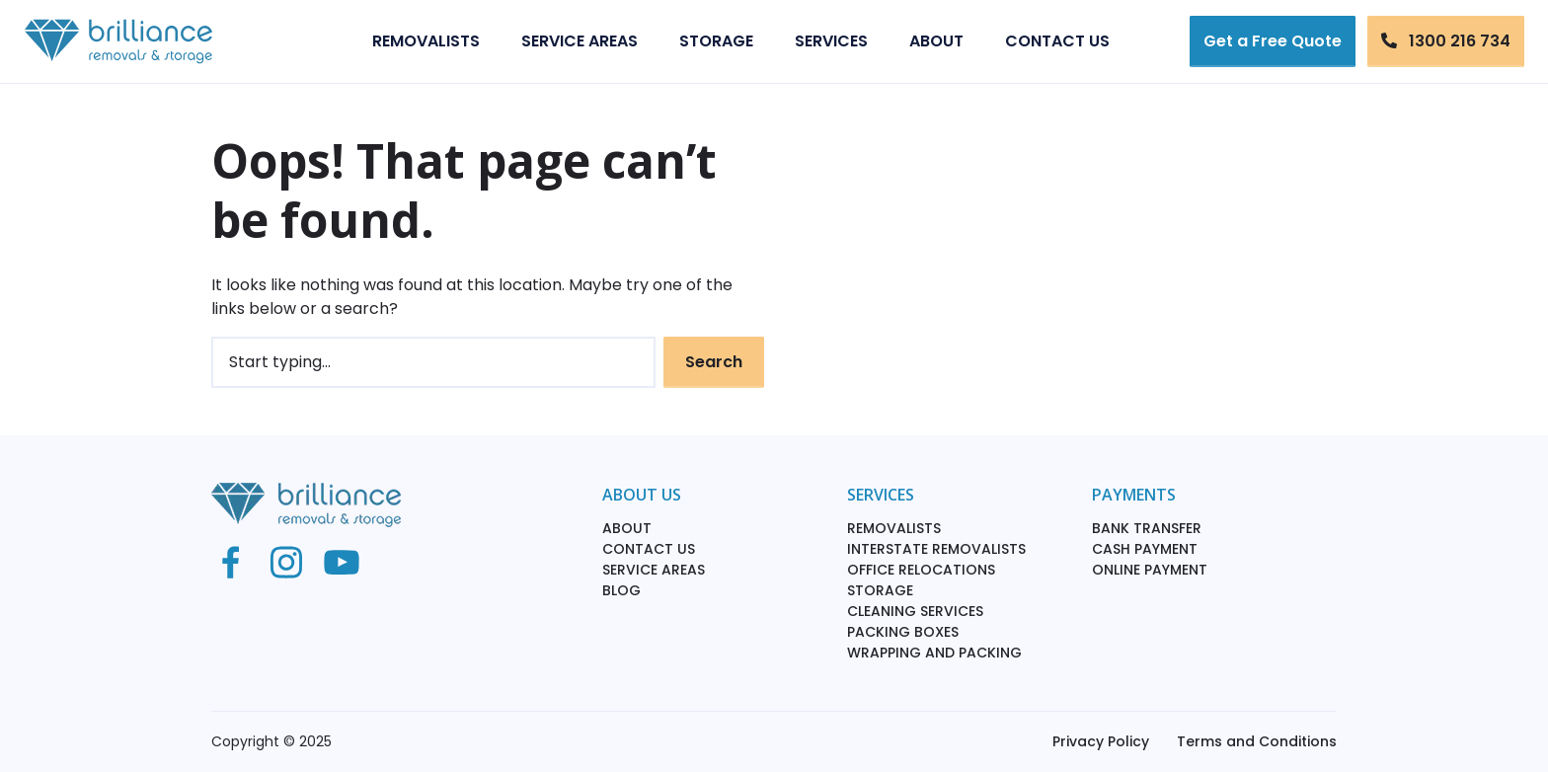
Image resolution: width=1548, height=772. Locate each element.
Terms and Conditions (1257, 741)
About (936, 41)
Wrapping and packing (934, 652)
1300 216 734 (1445, 41)
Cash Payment (1145, 549)
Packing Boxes (903, 632)
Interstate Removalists (936, 549)
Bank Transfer (1146, 528)
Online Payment (1149, 569)
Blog (621, 590)
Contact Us (1057, 41)
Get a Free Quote (1272, 41)
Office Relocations (921, 569)
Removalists (426, 41)
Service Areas (579, 41)
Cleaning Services (915, 611)
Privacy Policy (1100, 741)
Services (831, 41)
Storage (716, 41)
